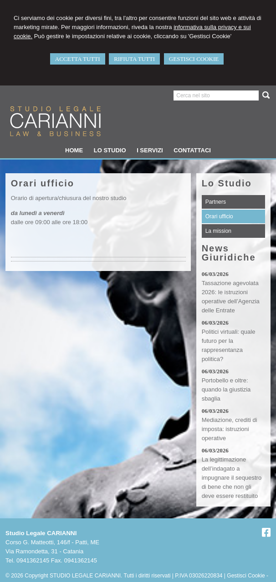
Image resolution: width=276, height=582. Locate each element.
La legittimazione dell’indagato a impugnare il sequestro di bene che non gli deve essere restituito (232, 477)
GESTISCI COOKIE (194, 58)
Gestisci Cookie (246, 575)
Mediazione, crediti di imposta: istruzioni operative (229, 429)
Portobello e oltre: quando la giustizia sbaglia (226, 389)
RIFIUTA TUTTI (134, 58)
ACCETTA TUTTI (77, 58)
